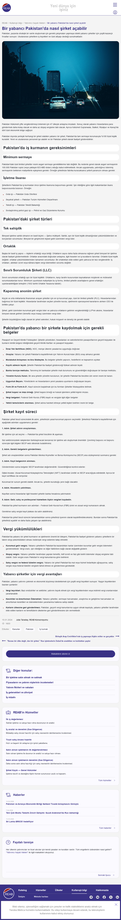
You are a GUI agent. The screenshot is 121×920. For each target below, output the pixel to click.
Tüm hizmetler (106, 780)
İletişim (21, 897)
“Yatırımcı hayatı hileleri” (17, 852)
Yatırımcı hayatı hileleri (34, 23)
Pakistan (29, 629)
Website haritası (41, 897)
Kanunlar (16, 629)
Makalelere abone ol (60, 654)
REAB (4, 23)
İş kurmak (43, 629)
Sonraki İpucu (106, 875)
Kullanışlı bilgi (16, 23)
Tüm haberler (107, 828)
